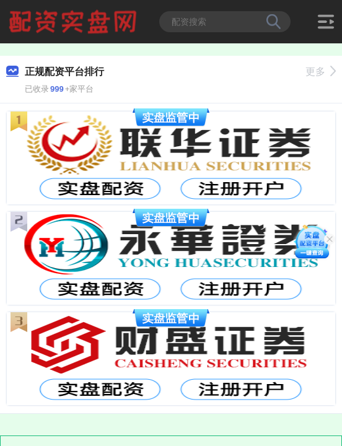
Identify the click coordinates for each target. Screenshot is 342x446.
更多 (320, 71)
